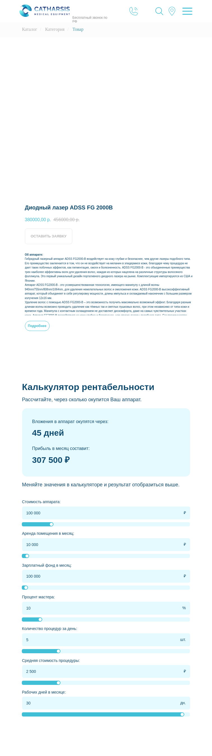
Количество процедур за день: (49, 628)
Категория (54, 29)
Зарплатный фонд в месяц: (47, 565)
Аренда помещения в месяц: (48, 533)
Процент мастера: (38, 597)
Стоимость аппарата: (41, 502)
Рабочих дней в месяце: (44, 692)
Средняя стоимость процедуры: (51, 660)
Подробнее (37, 326)
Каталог (29, 29)
